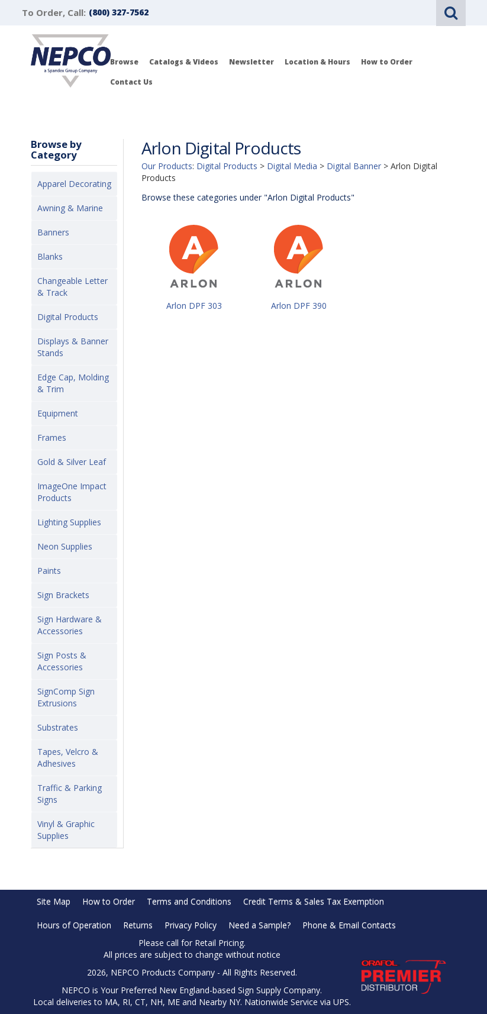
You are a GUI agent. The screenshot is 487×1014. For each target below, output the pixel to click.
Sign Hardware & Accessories (69, 625)
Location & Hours (317, 62)
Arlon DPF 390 (299, 305)
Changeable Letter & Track (72, 286)
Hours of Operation (74, 925)
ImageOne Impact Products (72, 491)
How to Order (386, 62)
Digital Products (67, 316)
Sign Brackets (63, 594)
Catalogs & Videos (183, 62)
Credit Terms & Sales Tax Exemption (313, 901)
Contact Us (131, 82)
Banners (53, 232)
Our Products (166, 166)
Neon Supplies (64, 546)
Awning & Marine (70, 208)
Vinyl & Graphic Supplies (66, 829)
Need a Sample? (259, 925)
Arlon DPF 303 (194, 305)
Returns (138, 925)
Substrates (57, 727)
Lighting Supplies (69, 522)
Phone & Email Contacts (349, 925)
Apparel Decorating (74, 183)
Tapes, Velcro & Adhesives (67, 757)
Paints (49, 570)
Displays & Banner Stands (72, 347)
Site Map (53, 901)
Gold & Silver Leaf (71, 461)
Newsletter (251, 62)
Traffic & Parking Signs (69, 793)
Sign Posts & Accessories (61, 661)
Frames (51, 437)
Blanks (50, 256)
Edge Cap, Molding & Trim (73, 383)
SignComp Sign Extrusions (66, 697)
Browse (124, 62)
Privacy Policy (191, 925)
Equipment (57, 413)
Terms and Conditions (189, 901)
